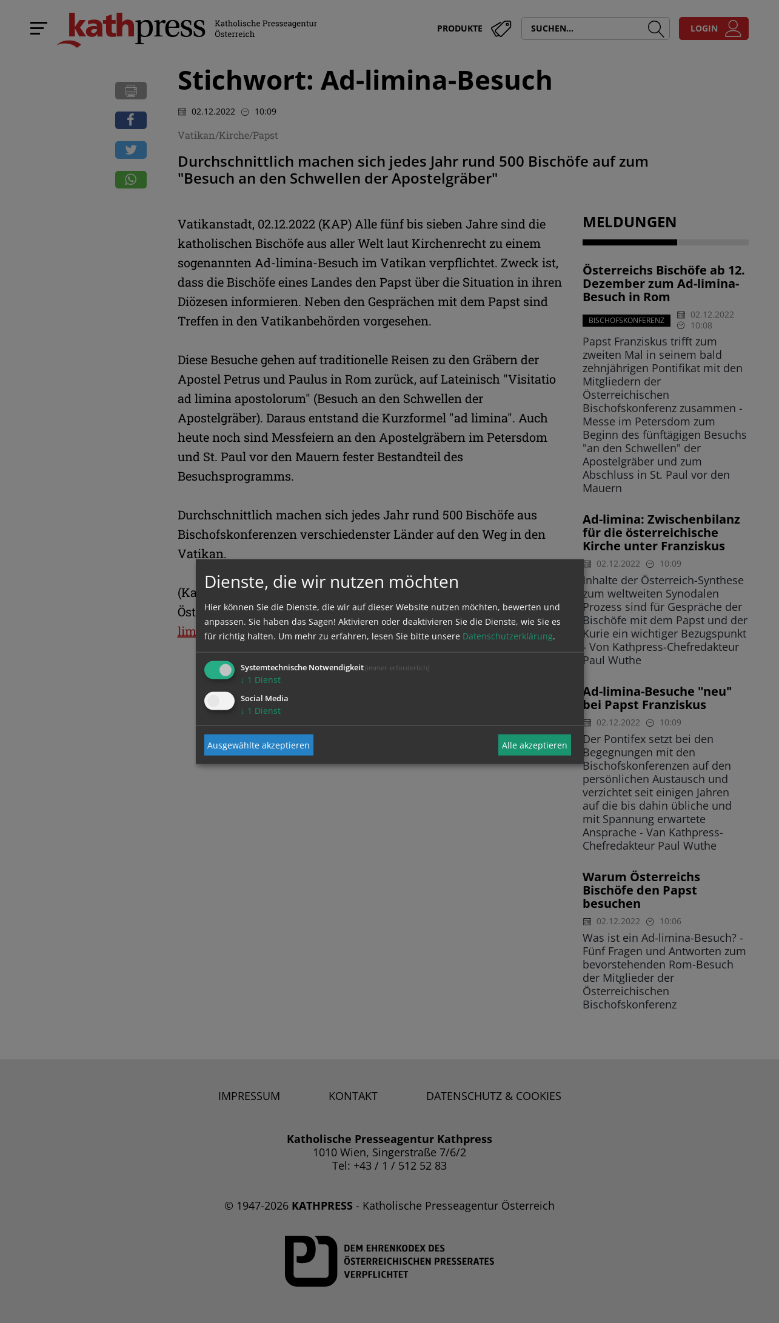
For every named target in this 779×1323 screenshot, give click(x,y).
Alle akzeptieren (534, 744)
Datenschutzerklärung (508, 636)
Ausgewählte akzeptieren (258, 744)
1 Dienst (261, 679)
